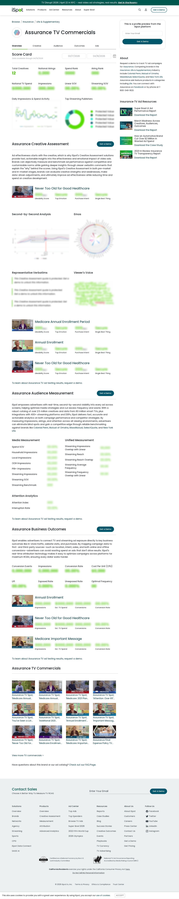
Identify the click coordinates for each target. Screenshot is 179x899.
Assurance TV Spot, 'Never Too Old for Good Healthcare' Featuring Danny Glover (22, 741)
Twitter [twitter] (150, 816)
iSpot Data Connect (21, 846)
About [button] (78, 9)
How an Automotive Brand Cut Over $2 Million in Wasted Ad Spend (148, 138)
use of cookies (103, 895)
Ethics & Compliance (101, 884)
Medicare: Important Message (58, 638)
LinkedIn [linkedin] (151, 826)
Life (130, 83)
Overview (17, 45)
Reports (101, 811)
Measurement (46, 821)
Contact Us (129, 831)
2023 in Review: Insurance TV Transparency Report (148, 152)
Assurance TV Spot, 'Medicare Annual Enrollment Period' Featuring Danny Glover (22, 697)
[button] (89, 56)
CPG (14, 841)
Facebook (139, 87)
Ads (97, 45)
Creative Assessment (50, 816)
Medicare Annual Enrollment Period (62, 321)
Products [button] (42, 9)
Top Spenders (75, 816)
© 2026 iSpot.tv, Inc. (63, 884)
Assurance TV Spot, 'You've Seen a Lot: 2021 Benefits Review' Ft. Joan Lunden (23, 719)
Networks (16, 821)
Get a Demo (105, 144)
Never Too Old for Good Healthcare (62, 188)
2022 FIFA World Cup (78, 831)
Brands (15, 816)
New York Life (156, 76)
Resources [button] (67, 9)
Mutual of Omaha (58, 427)
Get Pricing (129, 846)
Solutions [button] (30, 9)
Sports (15, 836)
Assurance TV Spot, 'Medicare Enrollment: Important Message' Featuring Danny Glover (50, 741)
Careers (128, 821)
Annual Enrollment (49, 342)
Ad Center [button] (54, 9)
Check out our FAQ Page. (82, 764)
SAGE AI (16, 850)
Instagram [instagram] (152, 831)
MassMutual (76, 427)
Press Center (130, 826)
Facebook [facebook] (152, 811)
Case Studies (103, 816)
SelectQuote (90, 427)
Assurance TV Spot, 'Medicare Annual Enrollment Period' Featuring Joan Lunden (49, 697)
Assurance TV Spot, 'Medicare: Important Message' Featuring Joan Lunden (77, 741)
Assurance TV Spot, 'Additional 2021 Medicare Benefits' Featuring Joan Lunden (49, 719)
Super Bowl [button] (89, 9)
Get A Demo (159, 9)
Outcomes (79, 45)
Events (100, 836)
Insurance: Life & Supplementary (136, 70)
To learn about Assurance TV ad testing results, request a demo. (47, 383)
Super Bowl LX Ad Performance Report (145, 109)
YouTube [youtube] (151, 821)
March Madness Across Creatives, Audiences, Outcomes (147, 123)
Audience (58, 45)
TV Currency (103, 846)
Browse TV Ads (75, 821)
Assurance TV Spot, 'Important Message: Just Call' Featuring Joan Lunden (104, 719)
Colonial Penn (40, 427)
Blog (99, 821)
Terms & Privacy (82, 884)
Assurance (128, 66)
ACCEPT (120, 895)
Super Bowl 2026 (76, 826)
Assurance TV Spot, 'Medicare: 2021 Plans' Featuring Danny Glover (77, 697)
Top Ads (72, 811)
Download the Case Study (148, 145)
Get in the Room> (127, 2)
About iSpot (130, 811)
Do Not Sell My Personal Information (89, 873)
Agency (15, 826)
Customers (129, 816)
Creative (37, 45)
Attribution (45, 826)
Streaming (17, 831)
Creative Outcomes (106, 831)
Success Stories (104, 826)
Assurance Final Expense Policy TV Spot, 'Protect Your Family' (102, 741)
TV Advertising (104, 850)
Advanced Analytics (49, 831)
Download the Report (145, 115)
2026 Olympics (75, 836)
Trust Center (118, 884)
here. (128, 869)
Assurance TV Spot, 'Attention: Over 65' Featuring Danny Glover (103, 697)
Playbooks (102, 841)
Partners (128, 836)
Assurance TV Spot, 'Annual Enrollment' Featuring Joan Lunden (76, 719)
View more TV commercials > (28, 755)
